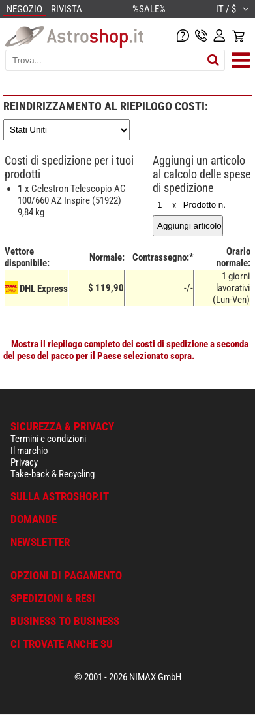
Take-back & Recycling (52, 474)
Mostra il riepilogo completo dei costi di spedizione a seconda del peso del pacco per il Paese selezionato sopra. (125, 350)
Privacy (24, 462)
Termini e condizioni (48, 439)
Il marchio (29, 450)
